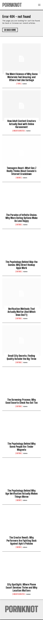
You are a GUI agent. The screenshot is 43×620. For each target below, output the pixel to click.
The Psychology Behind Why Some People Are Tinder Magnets (21, 446)
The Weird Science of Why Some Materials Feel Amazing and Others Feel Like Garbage (22, 77)
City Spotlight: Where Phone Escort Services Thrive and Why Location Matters (21, 587)
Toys (19, 84)
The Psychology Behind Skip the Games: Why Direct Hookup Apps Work (21, 264)
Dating (18, 225)
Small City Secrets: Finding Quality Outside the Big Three (21, 357)
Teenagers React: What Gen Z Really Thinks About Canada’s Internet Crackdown (21, 171)
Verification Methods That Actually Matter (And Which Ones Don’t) (22, 311)
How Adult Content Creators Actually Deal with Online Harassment (21, 124)
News (19, 178)
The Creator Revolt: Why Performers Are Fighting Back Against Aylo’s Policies (21, 540)
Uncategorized (18, 131)
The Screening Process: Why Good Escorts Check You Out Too (22, 401)
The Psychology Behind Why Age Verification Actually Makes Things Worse (21, 493)
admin (24, 84)
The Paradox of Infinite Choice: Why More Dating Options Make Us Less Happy (21, 218)
